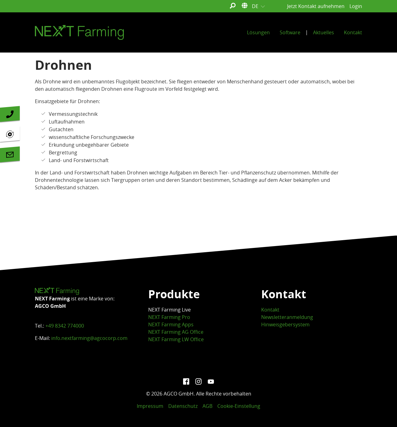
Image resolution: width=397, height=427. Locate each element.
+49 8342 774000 (64, 325)
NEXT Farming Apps (171, 324)
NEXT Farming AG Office (175, 332)
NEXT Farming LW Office (176, 339)
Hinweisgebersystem (285, 324)
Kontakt (270, 309)
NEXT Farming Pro (169, 317)
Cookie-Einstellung (238, 406)
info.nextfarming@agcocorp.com (89, 338)
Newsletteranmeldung (287, 317)
